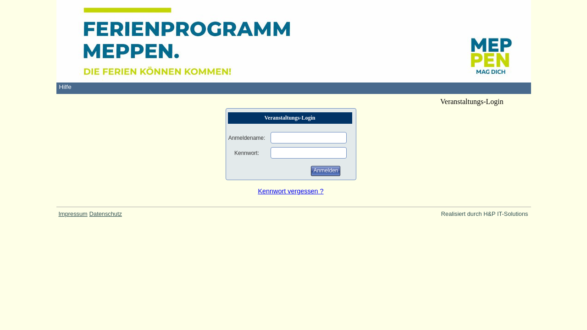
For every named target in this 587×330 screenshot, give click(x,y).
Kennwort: (246, 153)
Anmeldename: (247, 138)
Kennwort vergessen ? (290, 191)
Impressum (73, 213)
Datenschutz (105, 213)
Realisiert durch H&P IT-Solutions (484, 213)
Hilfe (65, 86)
